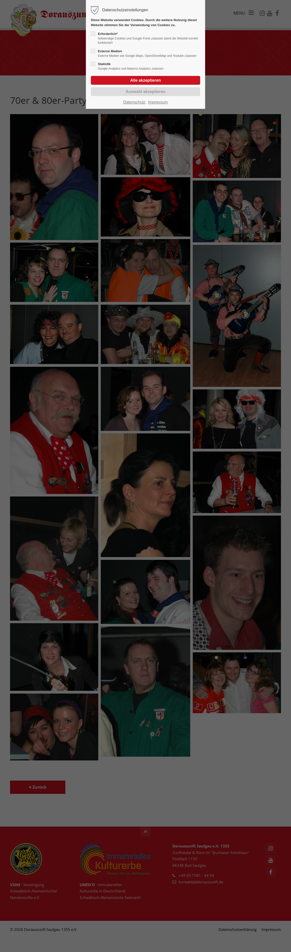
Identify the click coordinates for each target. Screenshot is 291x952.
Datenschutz (134, 102)
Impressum (158, 102)
